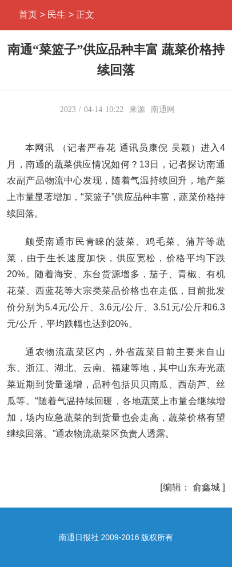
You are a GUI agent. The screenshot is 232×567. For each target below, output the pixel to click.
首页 (28, 14)
